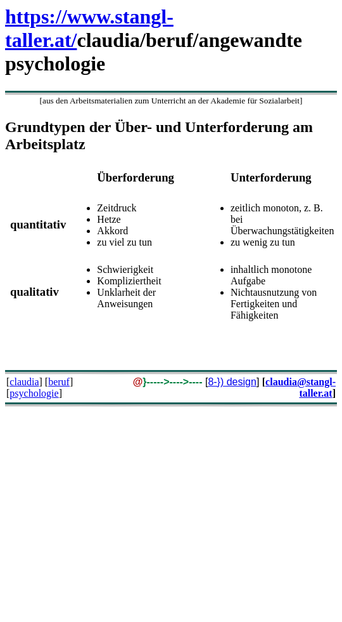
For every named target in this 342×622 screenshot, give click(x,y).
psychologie (34, 393)
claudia (24, 381)
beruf (59, 381)
